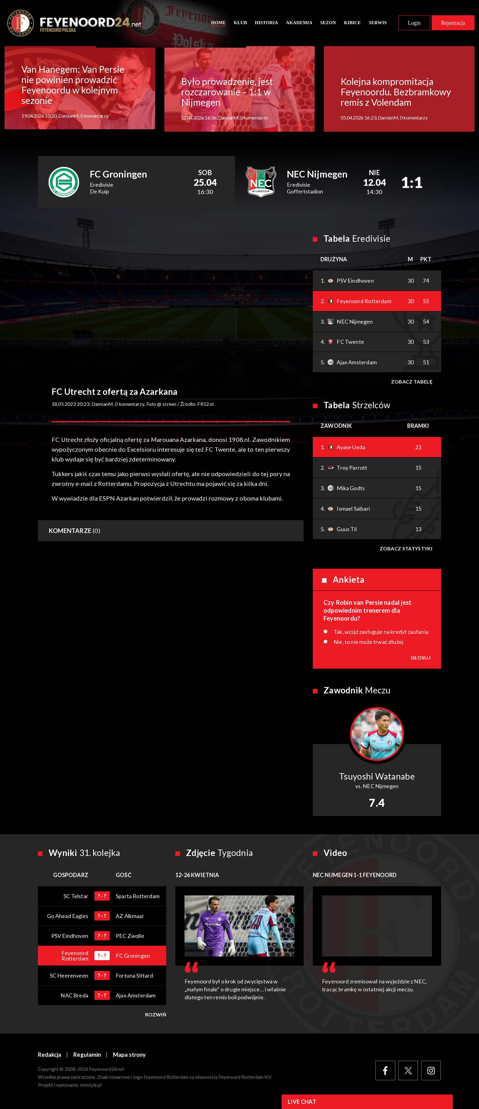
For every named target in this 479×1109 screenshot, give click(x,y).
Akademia (299, 23)
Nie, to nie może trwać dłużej (368, 643)
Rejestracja (453, 24)
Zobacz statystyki (405, 550)
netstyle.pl (90, 1086)
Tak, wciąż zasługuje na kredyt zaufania (381, 633)
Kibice (352, 23)
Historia (266, 23)
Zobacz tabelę (411, 383)
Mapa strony (129, 1056)
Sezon (328, 23)
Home (218, 23)
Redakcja (49, 1056)
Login (414, 24)
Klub (240, 23)
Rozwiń (155, 1016)
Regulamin (87, 1056)
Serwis (378, 23)
